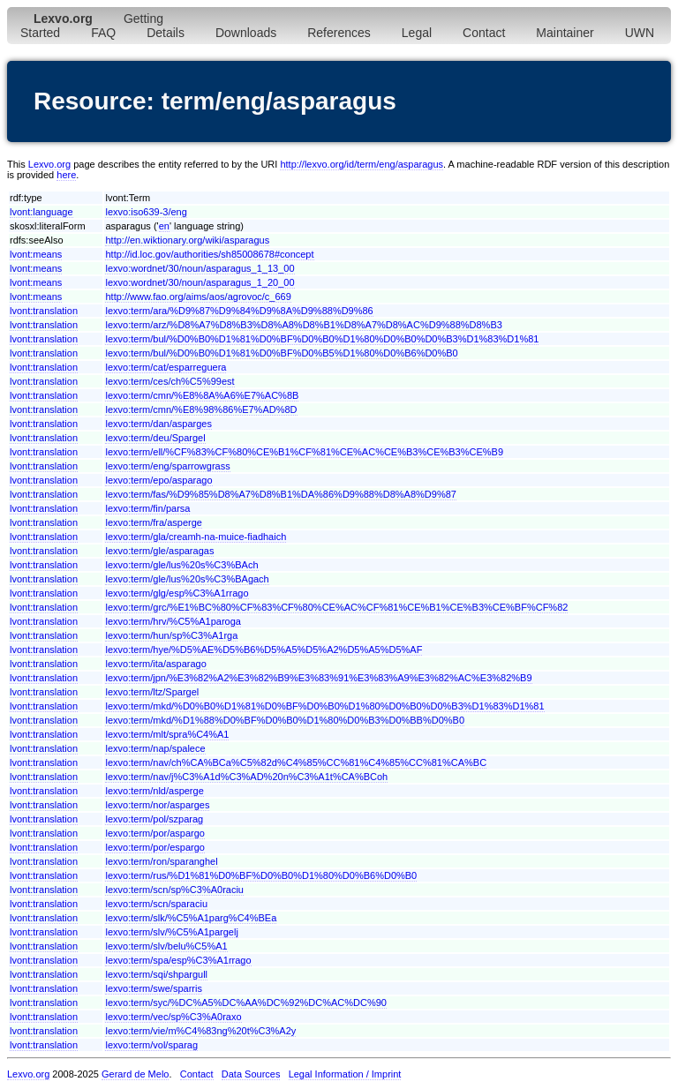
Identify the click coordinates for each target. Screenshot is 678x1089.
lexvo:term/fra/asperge (153, 522)
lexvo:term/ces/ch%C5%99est (169, 381)
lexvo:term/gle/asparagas (159, 550)
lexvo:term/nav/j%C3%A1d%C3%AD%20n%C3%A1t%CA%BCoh (246, 776)
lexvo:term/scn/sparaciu (156, 903)
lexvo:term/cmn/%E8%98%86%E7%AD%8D (201, 409)
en (164, 226)
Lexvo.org (49, 164)
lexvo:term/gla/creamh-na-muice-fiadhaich (195, 536)
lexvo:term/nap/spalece (155, 748)
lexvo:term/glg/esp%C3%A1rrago (176, 593)
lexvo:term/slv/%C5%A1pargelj (171, 932)
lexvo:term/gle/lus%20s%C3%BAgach (186, 579)
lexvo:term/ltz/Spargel (152, 692)
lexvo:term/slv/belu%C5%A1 (166, 946)
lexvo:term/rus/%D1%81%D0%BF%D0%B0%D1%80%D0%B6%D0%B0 (261, 875)
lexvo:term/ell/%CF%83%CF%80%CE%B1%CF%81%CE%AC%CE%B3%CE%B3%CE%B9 (304, 452)
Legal (417, 33)
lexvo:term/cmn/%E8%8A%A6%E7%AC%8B (201, 395)
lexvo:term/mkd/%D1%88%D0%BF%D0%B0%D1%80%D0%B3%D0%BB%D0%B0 (284, 720)
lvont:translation (44, 310)
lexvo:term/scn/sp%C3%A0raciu (174, 889)
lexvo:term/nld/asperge (154, 790)
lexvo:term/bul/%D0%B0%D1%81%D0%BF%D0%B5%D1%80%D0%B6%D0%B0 (281, 353)
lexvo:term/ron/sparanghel (161, 861)
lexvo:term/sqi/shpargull (156, 974)
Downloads (245, 33)
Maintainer (564, 33)
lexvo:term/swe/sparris (153, 988)
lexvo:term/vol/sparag (151, 1045)
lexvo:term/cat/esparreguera (165, 367)
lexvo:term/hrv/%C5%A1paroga (172, 621)
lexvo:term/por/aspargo (155, 833)
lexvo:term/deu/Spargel (155, 437)
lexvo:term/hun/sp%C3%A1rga (171, 635)
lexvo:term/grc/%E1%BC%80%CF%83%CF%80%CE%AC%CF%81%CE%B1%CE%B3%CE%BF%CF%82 (336, 607)
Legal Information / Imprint (345, 1074)
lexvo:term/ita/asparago (155, 663)
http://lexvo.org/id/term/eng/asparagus (361, 164)
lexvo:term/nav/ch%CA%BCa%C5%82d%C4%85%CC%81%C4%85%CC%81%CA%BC (295, 762)
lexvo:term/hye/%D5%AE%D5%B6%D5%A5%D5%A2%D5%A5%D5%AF (263, 649)
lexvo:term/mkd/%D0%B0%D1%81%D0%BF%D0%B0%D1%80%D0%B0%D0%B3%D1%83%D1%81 (324, 706)
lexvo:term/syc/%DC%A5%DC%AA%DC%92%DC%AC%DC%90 (245, 1002)
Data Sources (251, 1074)
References (339, 33)
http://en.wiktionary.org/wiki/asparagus (187, 240)
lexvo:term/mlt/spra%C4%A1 (167, 734)
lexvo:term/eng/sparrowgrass (167, 466)
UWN (639, 33)
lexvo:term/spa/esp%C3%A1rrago (178, 960)
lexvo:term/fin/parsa (147, 508)
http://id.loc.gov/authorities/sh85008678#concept (209, 254)
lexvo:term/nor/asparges (157, 805)
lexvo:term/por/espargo (155, 847)
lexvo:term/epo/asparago (158, 480)
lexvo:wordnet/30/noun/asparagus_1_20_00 (199, 282)
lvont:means (36, 254)
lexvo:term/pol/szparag (154, 819)
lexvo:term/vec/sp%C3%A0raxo (173, 1016)
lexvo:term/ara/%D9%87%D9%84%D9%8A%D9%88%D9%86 (239, 310)
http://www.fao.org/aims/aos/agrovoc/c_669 (197, 296)
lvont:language (41, 212)
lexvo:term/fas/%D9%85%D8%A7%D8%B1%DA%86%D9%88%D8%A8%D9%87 (280, 494)
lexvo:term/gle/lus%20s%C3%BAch (181, 565)
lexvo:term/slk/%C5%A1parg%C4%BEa (190, 918)
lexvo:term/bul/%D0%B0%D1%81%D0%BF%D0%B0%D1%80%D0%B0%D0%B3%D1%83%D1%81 (322, 339)
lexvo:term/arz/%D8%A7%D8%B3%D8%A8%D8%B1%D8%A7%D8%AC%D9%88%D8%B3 (303, 324)
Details (166, 33)
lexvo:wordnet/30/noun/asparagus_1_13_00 (199, 268)
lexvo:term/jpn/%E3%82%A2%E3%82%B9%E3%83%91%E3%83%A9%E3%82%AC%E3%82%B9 (318, 677)
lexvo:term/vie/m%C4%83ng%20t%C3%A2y (200, 1030)
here (66, 174)
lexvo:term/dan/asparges (158, 423)
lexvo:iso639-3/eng (145, 212)
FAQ (103, 33)
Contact (484, 33)
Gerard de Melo (135, 1074)
